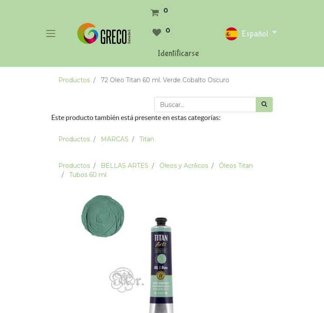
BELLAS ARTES (125, 166)
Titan (146, 139)
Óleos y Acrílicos (183, 166)
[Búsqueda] (264, 104)
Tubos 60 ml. (88, 175)
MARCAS (115, 139)
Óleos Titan (236, 166)
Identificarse (178, 53)
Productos (74, 80)
